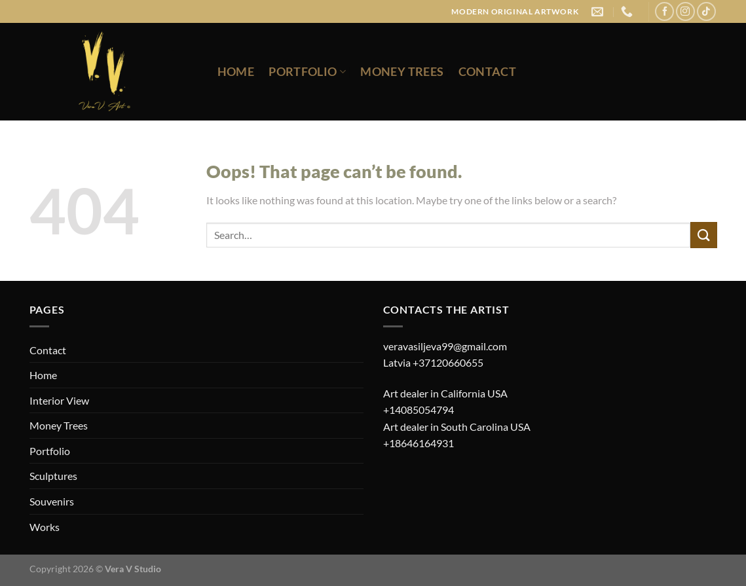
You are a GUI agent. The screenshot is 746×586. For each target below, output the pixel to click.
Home (235, 72)
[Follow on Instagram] (685, 11)
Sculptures (53, 475)
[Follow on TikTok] (706, 11)
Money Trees (401, 72)
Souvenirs (51, 501)
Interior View (59, 400)
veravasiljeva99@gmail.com (445, 346)
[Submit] (703, 234)
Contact (487, 72)
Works (44, 527)
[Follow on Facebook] (664, 11)
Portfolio (307, 72)
